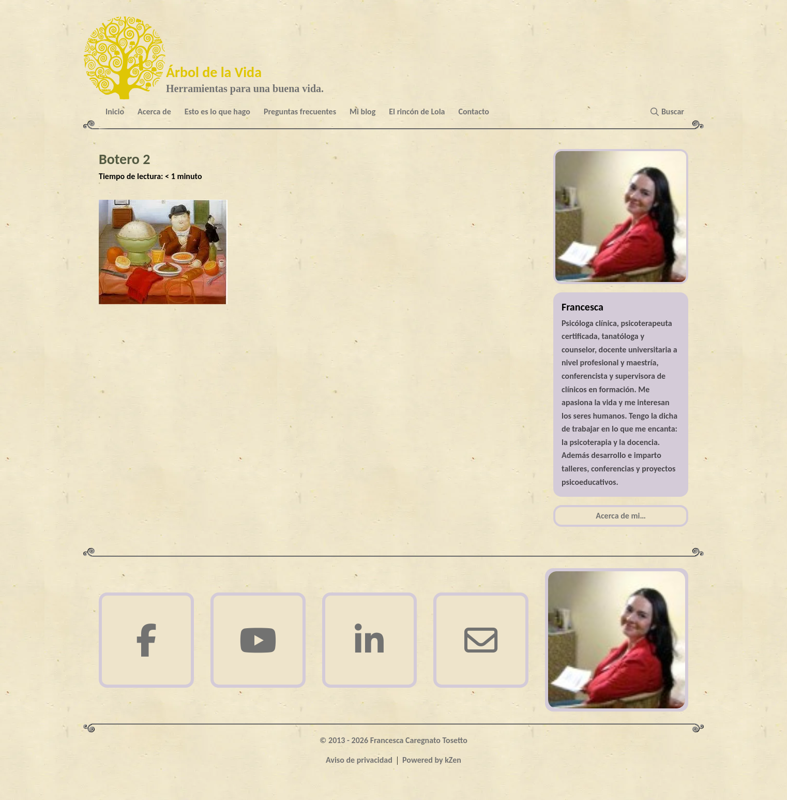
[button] (669, 112)
